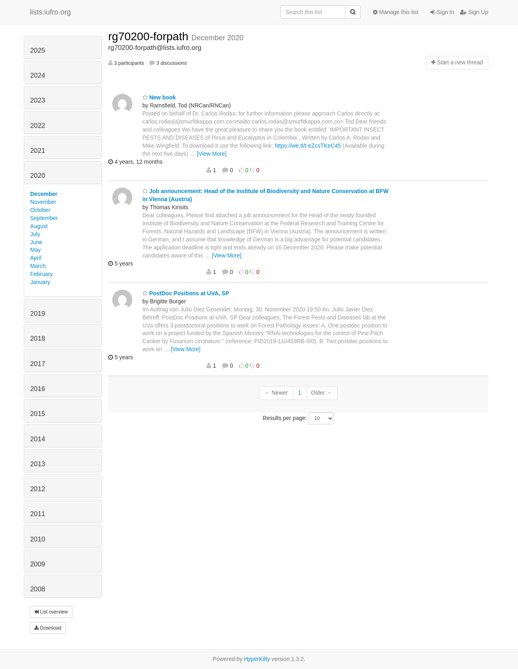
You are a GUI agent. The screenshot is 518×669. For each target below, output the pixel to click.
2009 (37, 564)
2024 (37, 75)
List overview (51, 612)
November (43, 202)
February (41, 274)
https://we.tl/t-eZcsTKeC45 (308, 145)
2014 (37, 439)
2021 (37, 150)
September (44, 218)
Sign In (442, 12)
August (39, 226)
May (35, 250)
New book (159, 97)
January (40, 282)
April (35, 258)
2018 (37, 338)
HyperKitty (257, 659)
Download (48, 628)
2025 (37, 50)
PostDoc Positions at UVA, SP (185, 293)
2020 (37, 175)
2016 (37, 389)
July (35, 234)
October (40, 210)
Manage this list (395, 12)
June (36, 242)
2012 (37, 489)
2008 (37, 589)
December (44, 194)
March (38, 266)
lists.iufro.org (50, 12)
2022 (37, 126)
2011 (37, 514)
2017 (37, 364)
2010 (37, 539)
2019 (37, 313)
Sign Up (474, 12)
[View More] (211, 153)
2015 (37, 414)
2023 (37, 100)
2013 (37, 464)
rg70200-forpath (149, 36)
